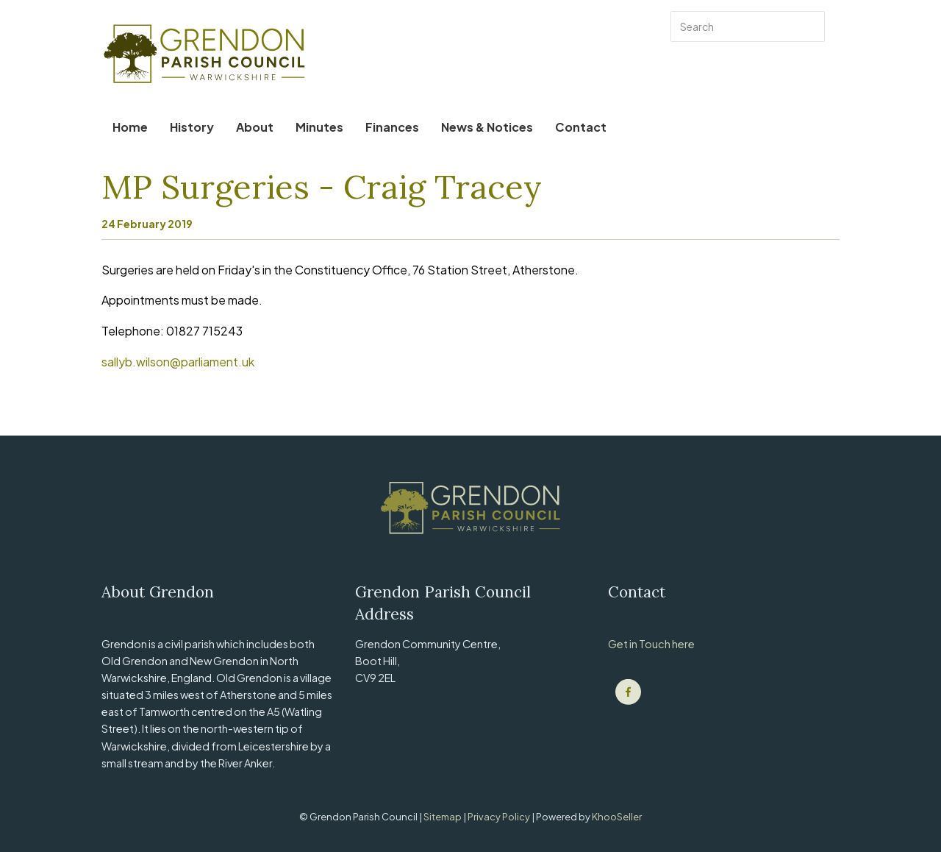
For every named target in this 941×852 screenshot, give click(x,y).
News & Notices (487, 127)
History (192, 127)
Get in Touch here (651, 643)
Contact (581, 127)
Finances (392, 127)
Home (130, 127)
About (254, 127)
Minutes (319, 127)
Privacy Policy (500, 817)
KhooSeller (617, 817)
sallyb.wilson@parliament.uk (177, 361)
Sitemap (443, 817)
